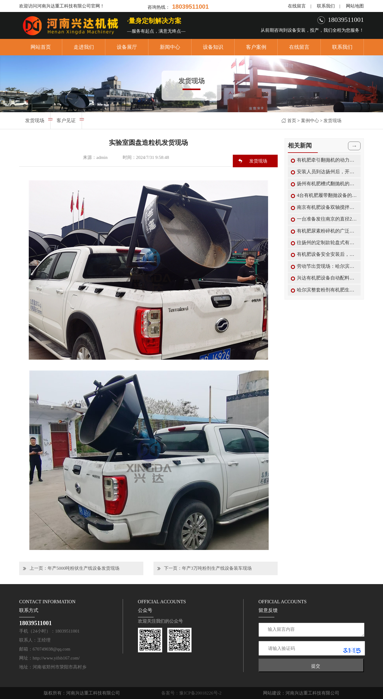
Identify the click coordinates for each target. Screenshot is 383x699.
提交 (315, 665)
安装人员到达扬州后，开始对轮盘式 (327, 171)
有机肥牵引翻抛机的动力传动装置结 (327, 159)
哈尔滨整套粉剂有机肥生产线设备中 (327, 289)
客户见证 (66, 120)
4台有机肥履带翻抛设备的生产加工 (327, 195)
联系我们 (326, 6)
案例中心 (310, 120)
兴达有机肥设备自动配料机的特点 (327, 277)
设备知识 (213, 47)
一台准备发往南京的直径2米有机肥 (327, 218)
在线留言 (297, 6)
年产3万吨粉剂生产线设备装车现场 (217, 568)
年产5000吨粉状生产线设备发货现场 (83, 568)
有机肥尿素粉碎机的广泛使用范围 (327, 230)
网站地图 (355, 6)
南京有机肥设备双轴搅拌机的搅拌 (327, 207)
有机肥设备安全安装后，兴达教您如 (327, 254)
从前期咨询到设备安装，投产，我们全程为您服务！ (312, 30)
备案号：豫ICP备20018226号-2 (191, 693)
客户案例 (256, 47)
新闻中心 (170, 47)
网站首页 (41, 47)
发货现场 (332, 120)
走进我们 (84, 47)
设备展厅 (127, 47)
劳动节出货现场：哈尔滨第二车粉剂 (327, 266)
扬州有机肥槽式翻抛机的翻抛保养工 (327, 183)
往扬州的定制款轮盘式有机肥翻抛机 (327, 242)
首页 (291, 120)
